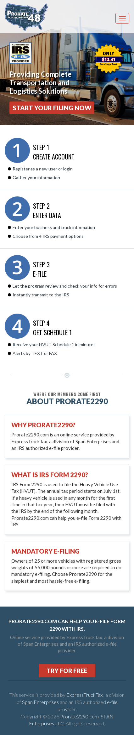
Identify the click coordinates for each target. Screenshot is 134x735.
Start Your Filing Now (52, 108)
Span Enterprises (41, 702)
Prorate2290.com (79, 716)
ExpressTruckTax (84, 695)
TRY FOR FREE (67, 670)
